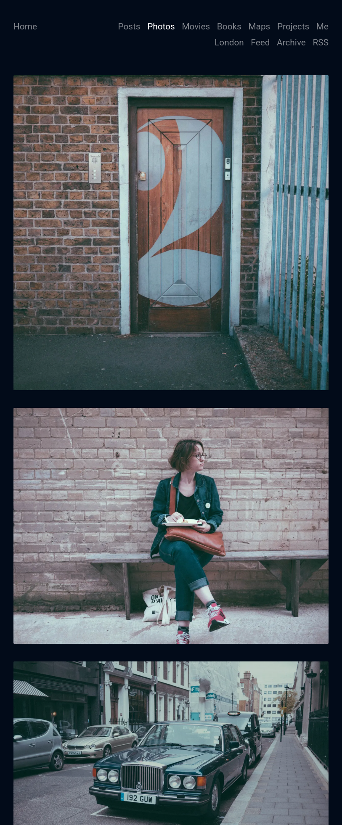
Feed (260, 42)
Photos (161, 26)
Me (322, 26)
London (229, 42)
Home (25, 26)
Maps (259, 26)
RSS (321, 42)
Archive (291, 42)
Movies (196, 26)
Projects (293, 26)
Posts (129, 26)
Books (229, 26)
